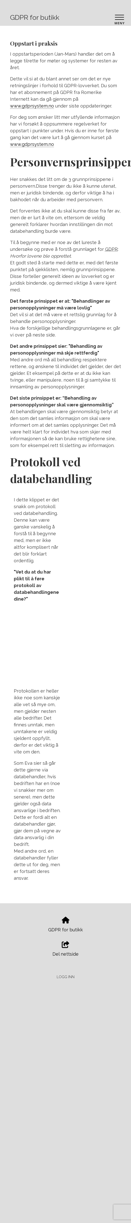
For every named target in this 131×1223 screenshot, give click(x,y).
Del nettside (65, 949)
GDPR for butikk (34, 17)
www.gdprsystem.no (32, 105)
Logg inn (66, 977)
